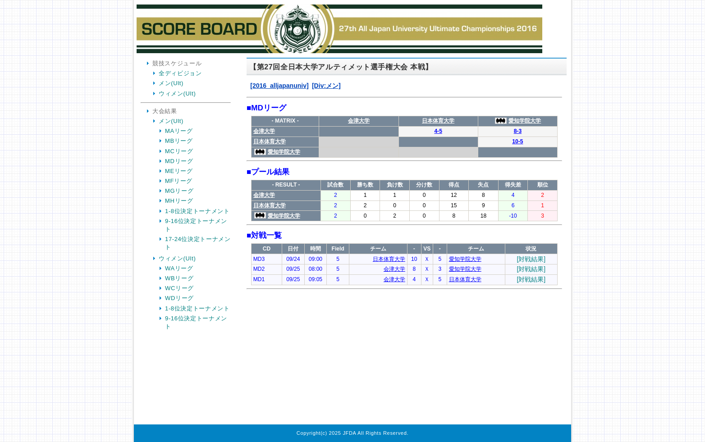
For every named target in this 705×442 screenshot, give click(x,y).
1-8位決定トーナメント (197, 211)
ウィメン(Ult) (177, 93)
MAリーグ (179, 131)
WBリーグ (179, 278)
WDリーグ (179, 298)
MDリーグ (179, 161)
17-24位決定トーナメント (198, 243)
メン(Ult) (171, 83)
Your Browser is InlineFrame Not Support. (404, 242)
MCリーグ (179, 151)
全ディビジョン (180, 73)
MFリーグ (178, 181)
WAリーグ (179, 268)
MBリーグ (179, 140)
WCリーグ (179, 288)
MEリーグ (179, 171)
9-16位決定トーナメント (196, 225)
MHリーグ (179, 200)
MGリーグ (179, 190)
